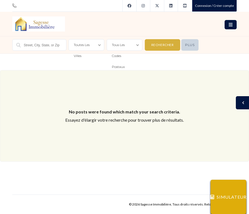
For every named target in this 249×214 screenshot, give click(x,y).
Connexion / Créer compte (214, 6)
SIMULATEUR (228, 196)
